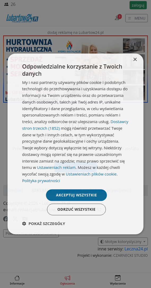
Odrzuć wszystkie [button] (76, 209)
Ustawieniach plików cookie (91, 174)
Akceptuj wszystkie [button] (76, 194)
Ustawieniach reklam (56, 167)
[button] (43, 224)
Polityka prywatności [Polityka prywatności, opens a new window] (41, 180)
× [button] (135, 60)
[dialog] (76, 143)
